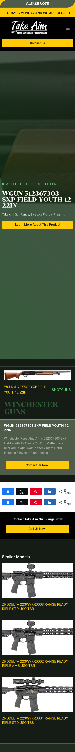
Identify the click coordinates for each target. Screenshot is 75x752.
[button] (67, 28)
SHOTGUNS (50, 184)
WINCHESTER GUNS (20, 184)
